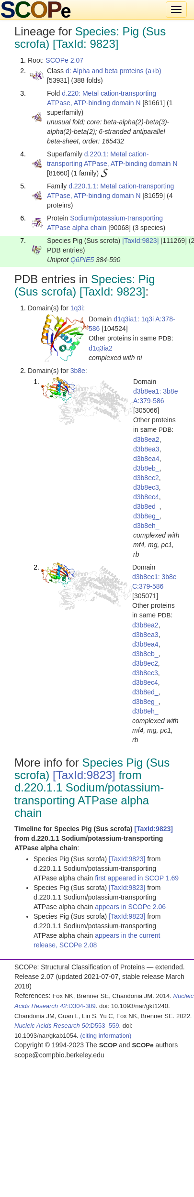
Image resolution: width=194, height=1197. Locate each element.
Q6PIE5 (82, 260)
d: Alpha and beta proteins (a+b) (113, 71)
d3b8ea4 (146, 458)
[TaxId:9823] (140, 240)
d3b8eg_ (146, 516)
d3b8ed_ (146, 506)
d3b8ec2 (146, 478)
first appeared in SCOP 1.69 (137, 878)
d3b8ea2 (146, 439)
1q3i (76, 308)
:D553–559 (66, 1025)
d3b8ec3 (146, 487)
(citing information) (105, 1035)
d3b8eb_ (146, 468)
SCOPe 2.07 (64, 60)
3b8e (77, 370)
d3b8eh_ (146, 525)
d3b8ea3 (146, 449)
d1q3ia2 (101, 348)
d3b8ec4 (146, 497)
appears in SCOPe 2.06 (130, 907)
